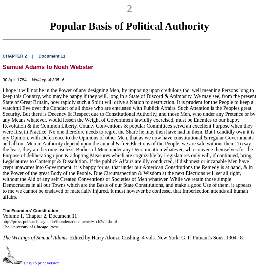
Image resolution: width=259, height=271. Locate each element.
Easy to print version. (42, 262)
